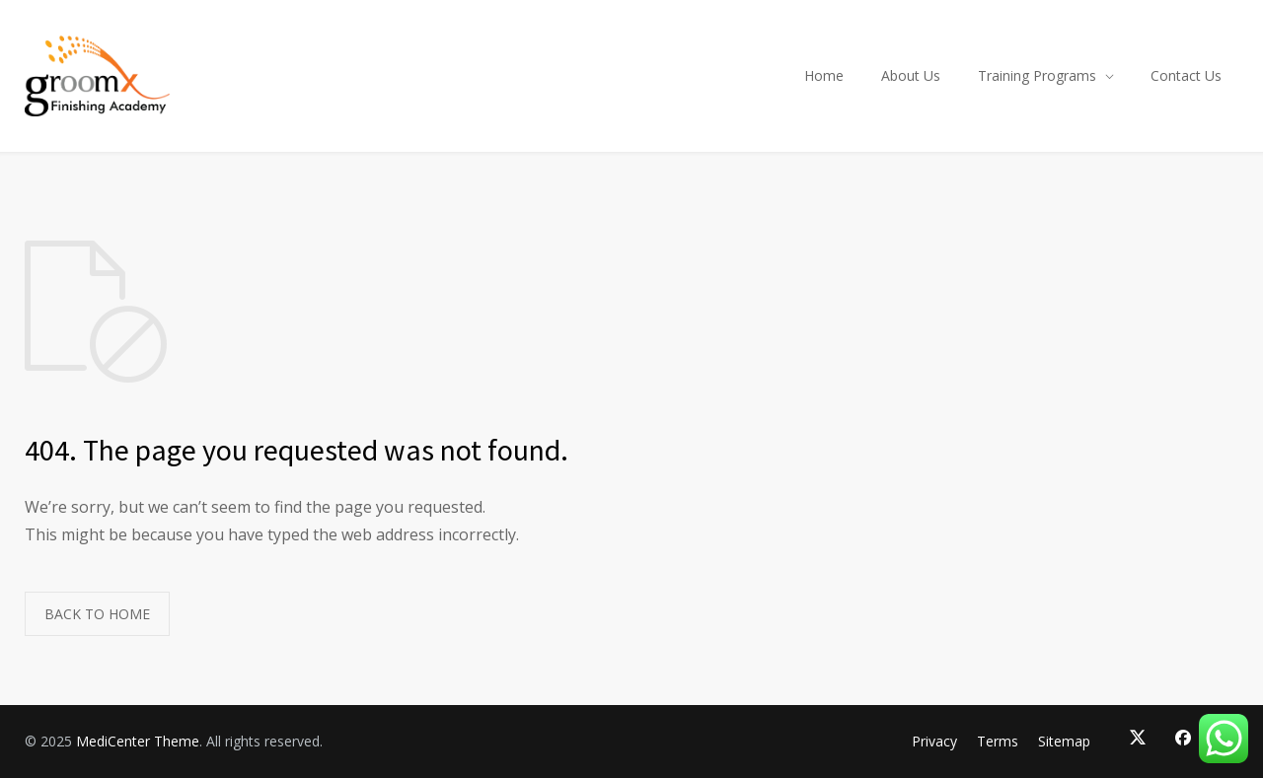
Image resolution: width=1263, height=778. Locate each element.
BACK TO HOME (97, 613)
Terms (997, 741)
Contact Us (1186, 75)
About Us (910, 75)
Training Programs (1037, 75)
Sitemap (1064, 741)
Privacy (934, 741)
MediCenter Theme (137, 741)
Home (824, 75)
